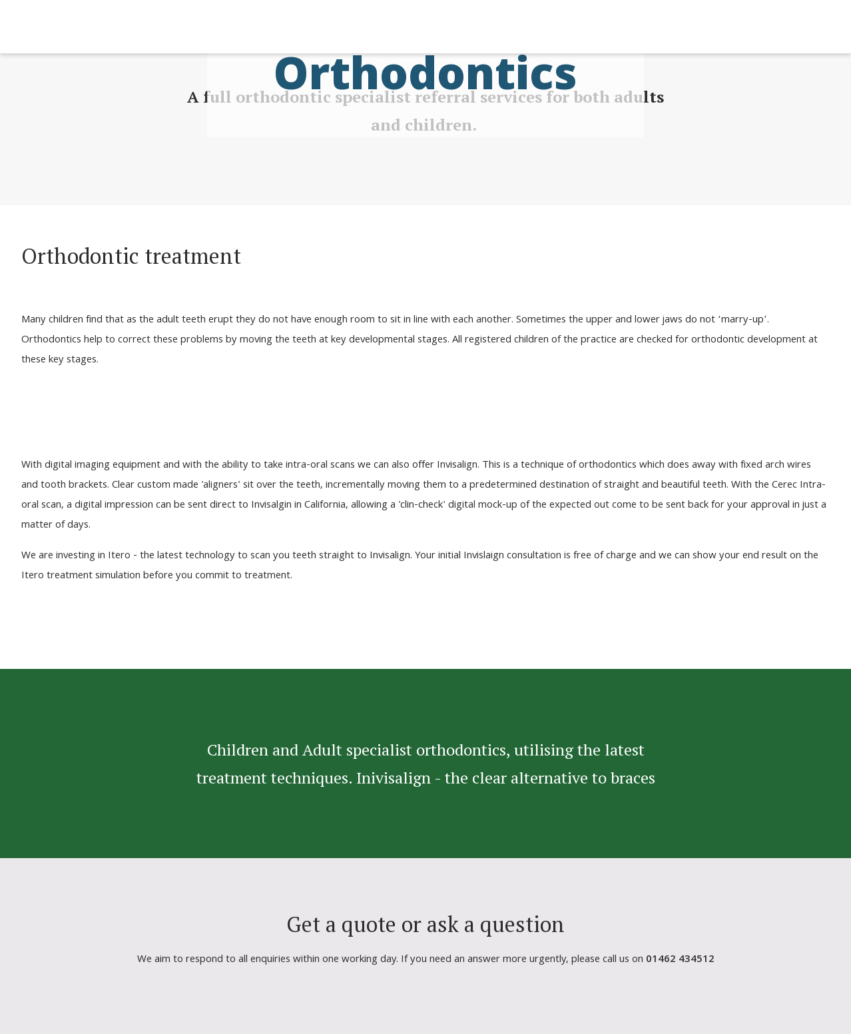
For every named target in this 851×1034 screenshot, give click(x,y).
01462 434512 (680, 960)
